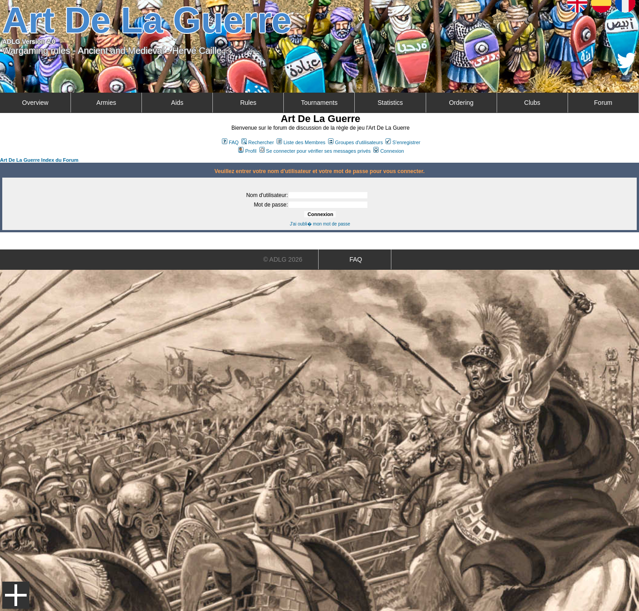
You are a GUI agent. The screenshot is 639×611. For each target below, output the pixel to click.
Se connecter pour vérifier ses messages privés (315, 151)
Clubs (532, 102)
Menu (15, 595)
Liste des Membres (301, 142)
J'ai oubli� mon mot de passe (320, 223)
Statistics (390, 102)
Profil (247, 151)
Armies (106, 102)
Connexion (388, 151)
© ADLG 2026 (282, 259)
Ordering (461, 102)
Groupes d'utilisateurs (355, 142)
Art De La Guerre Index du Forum (39, 160)
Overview (35, 102)
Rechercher (257, 142)
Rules (248, 102)
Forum (603, 102)
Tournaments (319, 102)
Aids (177, 102)
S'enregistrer (402, 142)
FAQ (230, 142)
